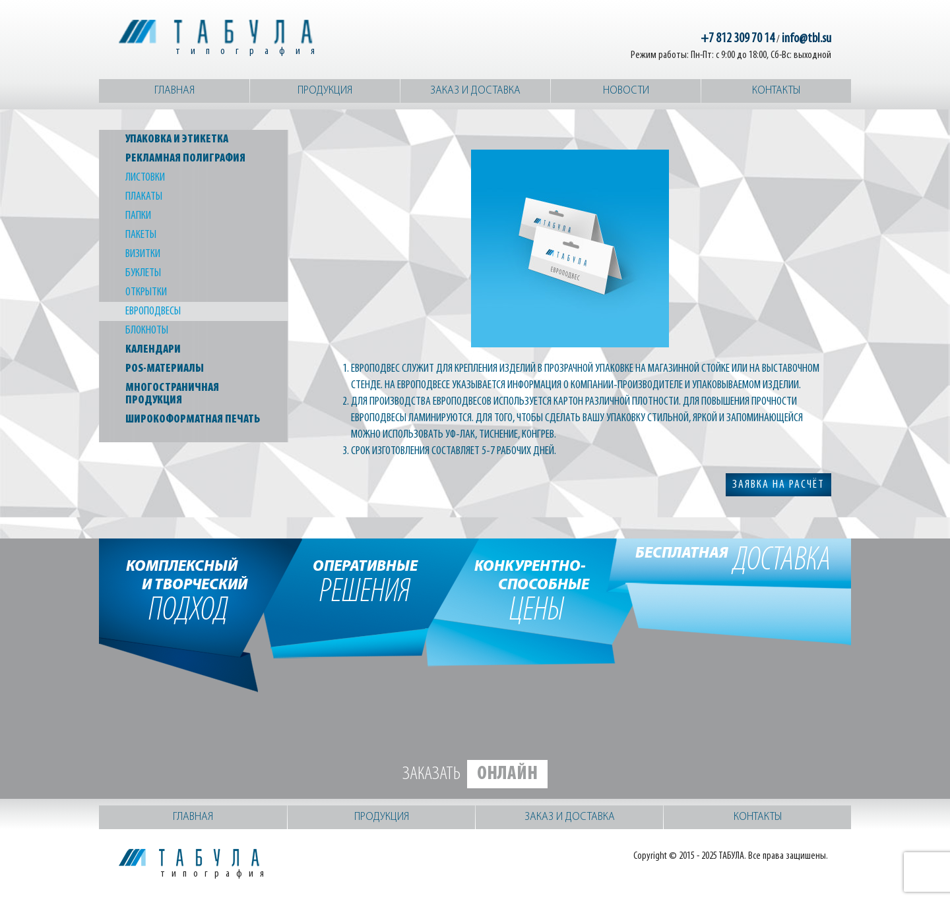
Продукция (325, 90)
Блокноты (146, 330)
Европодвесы (153, 311)
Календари (153, 349)
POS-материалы (164, 369)
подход (188, 590)
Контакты (776, 90)
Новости (626, 90)
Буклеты (143, 273)
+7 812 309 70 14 (738, 38)
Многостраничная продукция (172, 394)
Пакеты (140, 235)
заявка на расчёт (778, 485)
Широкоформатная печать (192, 419)
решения (365, 580)
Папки (138, 216)
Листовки (145, 177)
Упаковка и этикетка (176, 139)
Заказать (475, 774)
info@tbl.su (806, 38)
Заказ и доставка (475, 90)
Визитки (142, 254)
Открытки (146, 292)
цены (536, 590)
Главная (174, 90)
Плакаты (143, 196)
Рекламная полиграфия (185, 158)
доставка (733, 561)
